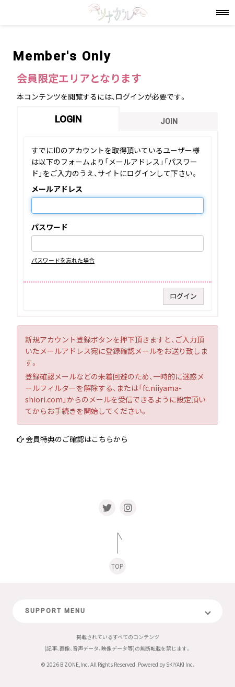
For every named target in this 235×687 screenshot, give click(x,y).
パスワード (49, 227)
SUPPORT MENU (55, 611)
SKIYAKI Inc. (180, 664)
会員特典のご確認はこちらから (77, 439)
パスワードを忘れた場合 (63, 260)
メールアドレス (57, 189)
